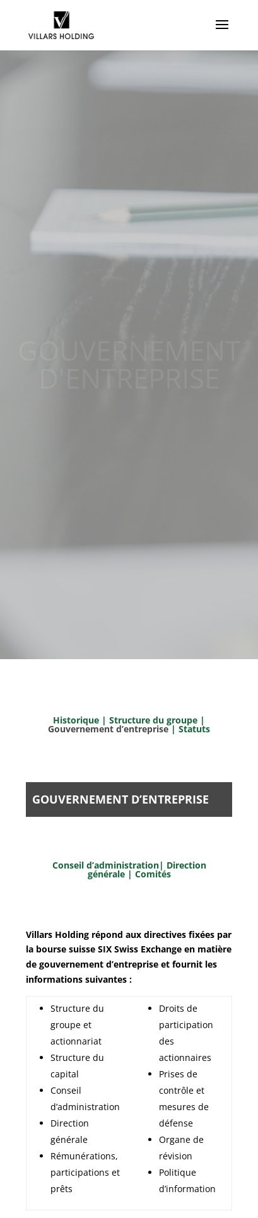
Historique (76, 720)
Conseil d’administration (105, 865)
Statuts (194, 729)
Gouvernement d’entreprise (109, 729)
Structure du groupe (153, 720)
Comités (153, 874)
